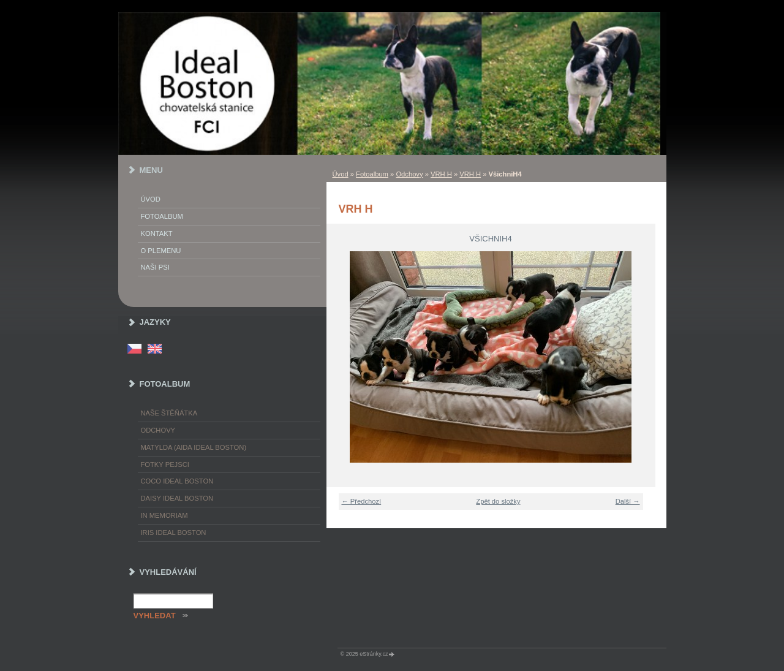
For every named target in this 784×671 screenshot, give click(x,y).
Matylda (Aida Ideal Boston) (194, 447)
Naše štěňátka (169, 413)
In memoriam (164, 515)
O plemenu (161, 250)
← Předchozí (362, 501)
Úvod (341, 174)
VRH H (441, 174)
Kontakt (157, 233)
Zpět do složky (498, 501)
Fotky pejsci (165, 464)
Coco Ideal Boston (177, 481)
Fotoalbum (372, 174)
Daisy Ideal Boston (177, 498)
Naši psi (155, 267)
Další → (628, 501)
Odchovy (409, 174)
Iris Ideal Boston (173, 532)
